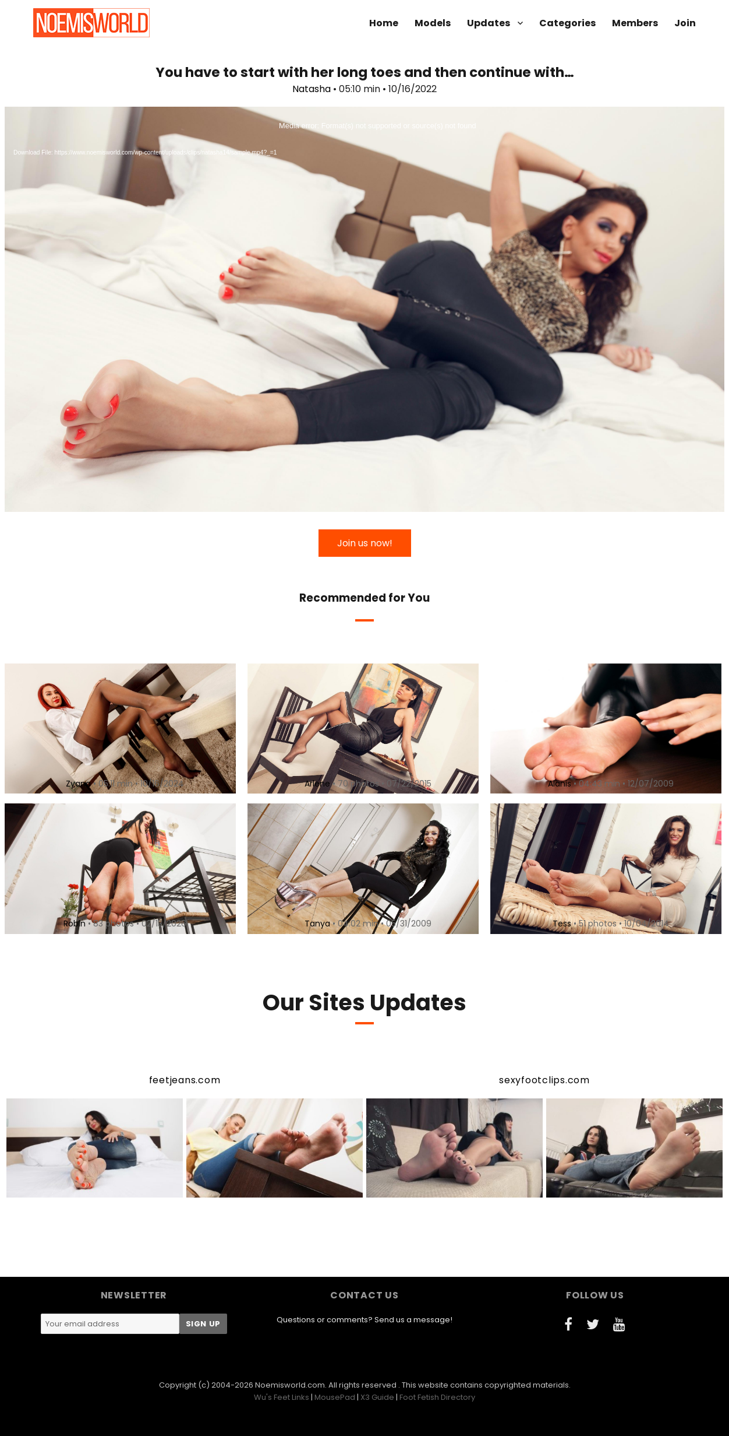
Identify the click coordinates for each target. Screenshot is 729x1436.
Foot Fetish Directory (437, 1397)
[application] (364, 309)
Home (383, 23)
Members (635, 23)
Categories (567, 23)
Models (433, 23)
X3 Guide (377, 1397)
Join (685, 23)
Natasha (311, 89)
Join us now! (364, 543)
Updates (488, 23)
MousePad (334, 1397)
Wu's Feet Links (281, 1397)
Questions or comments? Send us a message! (364, 1319)
